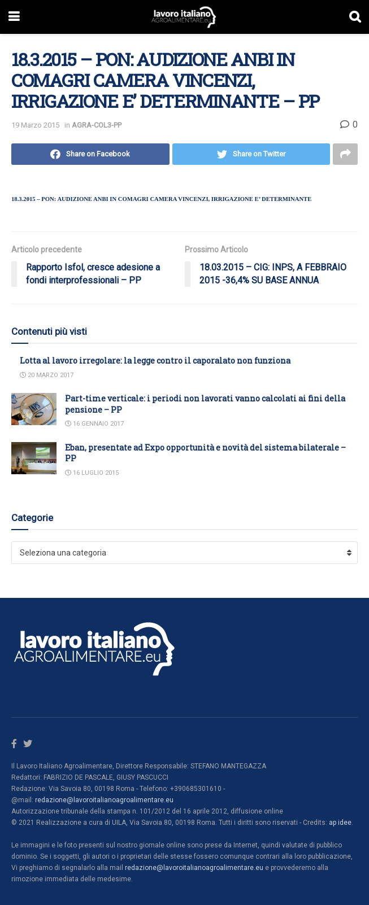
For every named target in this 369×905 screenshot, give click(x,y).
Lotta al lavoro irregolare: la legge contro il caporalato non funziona (155, 360)
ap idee (340, 823)
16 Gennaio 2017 (94, 423)
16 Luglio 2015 (92, 472)
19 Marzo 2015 (35, 125)
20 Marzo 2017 (46, 375)
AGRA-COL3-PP (96, 125)
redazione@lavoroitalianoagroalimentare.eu (104, 800)
